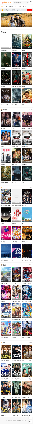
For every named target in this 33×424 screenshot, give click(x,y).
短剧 (24, 6)
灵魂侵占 (3, 86)
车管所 (2, 146)
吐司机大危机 (25, 105)
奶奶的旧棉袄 (25, 397)
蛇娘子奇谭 (3, 415)
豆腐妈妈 (24, 164)
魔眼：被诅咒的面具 (16, 86)
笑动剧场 (3, 242)
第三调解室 (25, 242)
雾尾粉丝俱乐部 (4, 283)
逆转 (13, 128)
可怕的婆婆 (25, 50)
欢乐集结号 (14, 242)
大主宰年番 (14, 283)
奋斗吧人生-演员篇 (26, 260)
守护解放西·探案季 (16, 68)
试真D (2, 224)
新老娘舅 (14, 224)
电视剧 (11, 6)
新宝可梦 (24, 319)
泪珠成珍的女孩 (4, 105)
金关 (23, 182)
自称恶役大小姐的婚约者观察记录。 (9, 337)
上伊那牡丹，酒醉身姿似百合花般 (19, 301)
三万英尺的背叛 (4, 379)
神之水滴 (3, 301)
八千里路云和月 (4, 182)
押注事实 (24, 205)
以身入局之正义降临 (16, 379)
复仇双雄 (24, 68)
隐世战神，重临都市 (16, 361)
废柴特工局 (25, 86)
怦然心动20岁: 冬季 (5, 205)
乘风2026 (14, 260)
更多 (30, 32)
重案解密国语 (15, 146)
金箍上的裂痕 (4, 50)
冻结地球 (3, 319)
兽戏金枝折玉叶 (15, 415)
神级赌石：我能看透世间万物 (8, 361)
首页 (2, 6)
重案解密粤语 (25, 146)
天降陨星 (3, 397)
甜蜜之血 (14, 182)
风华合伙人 (25, 224)
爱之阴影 (3, 128)
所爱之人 (3, 164)
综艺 (16, 6)
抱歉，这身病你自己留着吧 (18, 397)
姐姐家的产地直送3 (16, 205)
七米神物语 (14, 337)
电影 (6, 6)
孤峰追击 (3, 68)
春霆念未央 (14, 164)
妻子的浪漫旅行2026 (6, 260)
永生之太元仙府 (26, 337)
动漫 (20, 6)
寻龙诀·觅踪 (14, 50)
